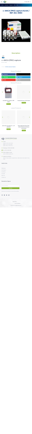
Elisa (7, 66)
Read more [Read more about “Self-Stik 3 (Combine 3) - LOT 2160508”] (23, 129)
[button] (9, 74)
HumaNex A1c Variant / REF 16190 (23, 101)
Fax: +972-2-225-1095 (7, 149)
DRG (6, 66)
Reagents (14, 66)
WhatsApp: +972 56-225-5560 (8, 146)
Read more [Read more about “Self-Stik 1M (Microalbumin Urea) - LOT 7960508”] (8, 129)
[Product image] (8, 92)
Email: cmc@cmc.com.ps (7, 149)
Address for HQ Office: (7, 160)
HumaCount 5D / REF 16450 (8, 100)
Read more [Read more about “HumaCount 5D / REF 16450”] (8, 102)
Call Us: (4, 136)
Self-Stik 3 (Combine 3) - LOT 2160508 (23, 126)
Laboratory (10, 66)
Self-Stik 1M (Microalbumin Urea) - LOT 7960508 (8, 126)
